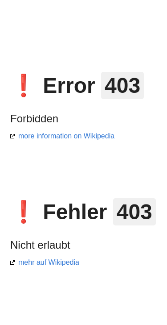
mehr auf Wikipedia (48, 262)
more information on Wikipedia (66, 136)
